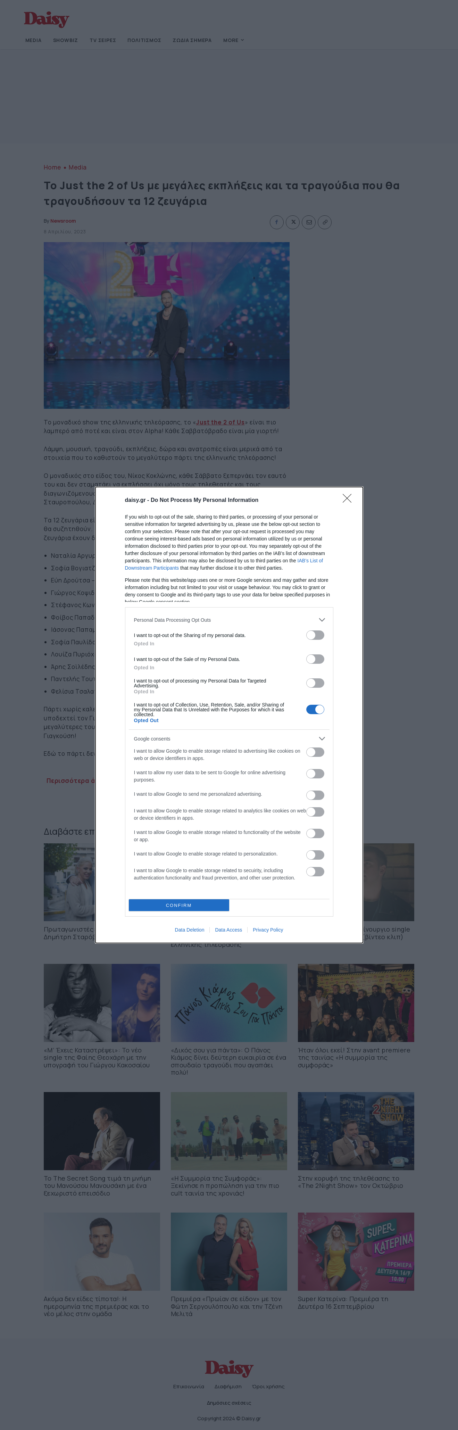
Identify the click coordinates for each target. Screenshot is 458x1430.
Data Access (228, 930)
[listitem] (229, 619)
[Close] (349, 500)
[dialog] (229, 715)
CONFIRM (179, 905)
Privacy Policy (268, 930)
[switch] (315, 635)
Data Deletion (190, 930)
